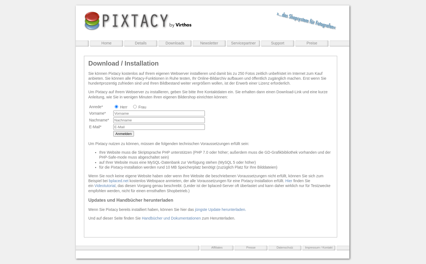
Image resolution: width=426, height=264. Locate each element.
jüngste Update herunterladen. (220, 209)
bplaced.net (119, 181)
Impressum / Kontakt (319, 247)
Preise (311, 43)
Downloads (174, 43)
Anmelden (123, 134)
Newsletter (209, 43)
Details (141, 43)
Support (277, 43)
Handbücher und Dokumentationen (172, 218)
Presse (250, 247)
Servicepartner (243, 43)
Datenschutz (285, 247)
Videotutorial (105, 185)
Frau (142, 107)
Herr (123, 107)
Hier (288, 181)
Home (106, 43)
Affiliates (217, 247)
